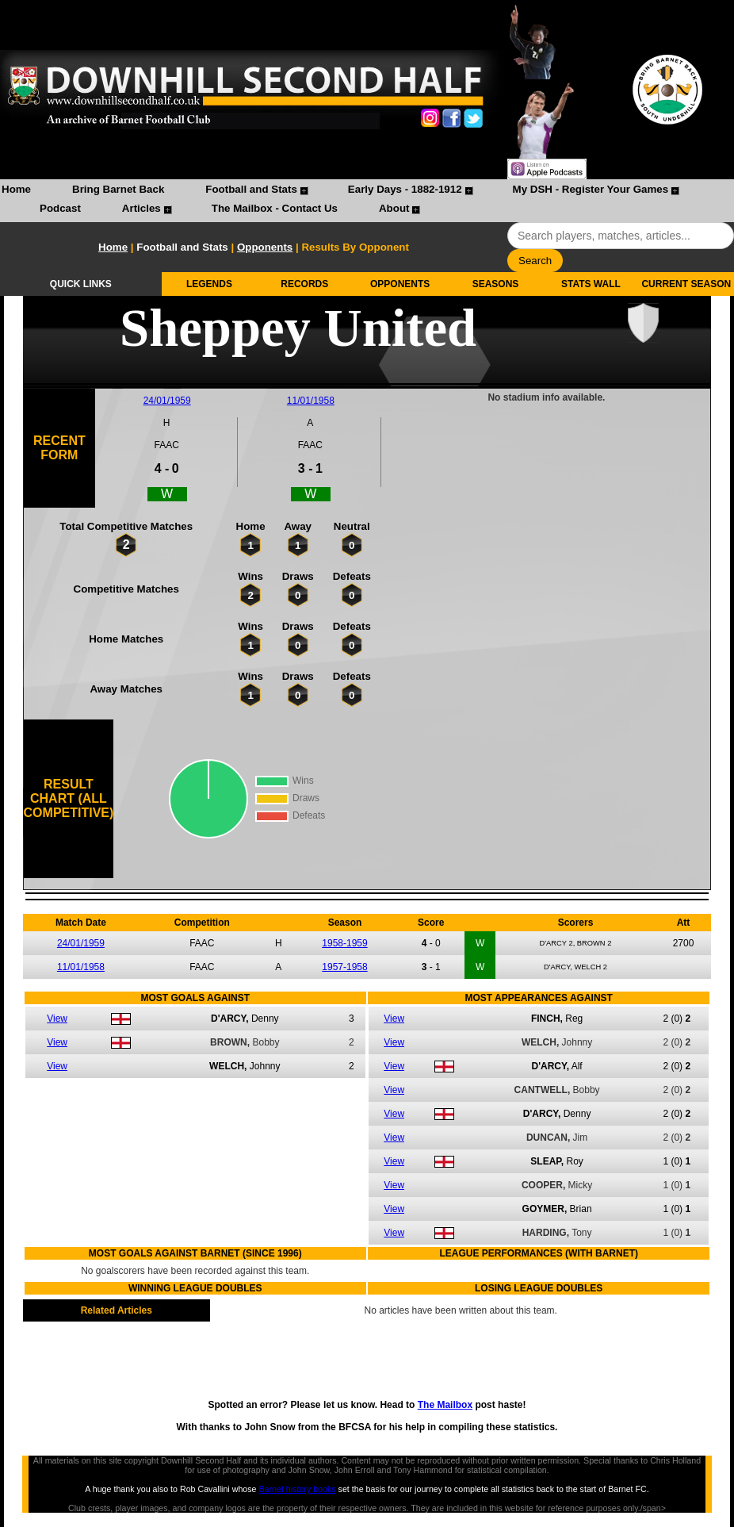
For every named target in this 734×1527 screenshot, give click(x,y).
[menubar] (367, 200)
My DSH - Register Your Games (591, 189)
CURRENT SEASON (686, 284)
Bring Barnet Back (118, 189)
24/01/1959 (167, 400)
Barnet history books (296, 1489)
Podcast (60, 208)
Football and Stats (251, 189)
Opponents (264, 247)
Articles (141, 208)
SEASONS (495, 284)
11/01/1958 (311, 400)
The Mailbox (445, 1404)
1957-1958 (344, 967)
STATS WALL (591, 284)
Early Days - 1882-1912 (405, 189)
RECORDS (304, 284)
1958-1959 (344, 943)
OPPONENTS (400, 284)
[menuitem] (16, 191)
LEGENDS (209, 284)
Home (16, 189)
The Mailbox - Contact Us (275, 208)
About (394, 208)
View (57, 1018)
